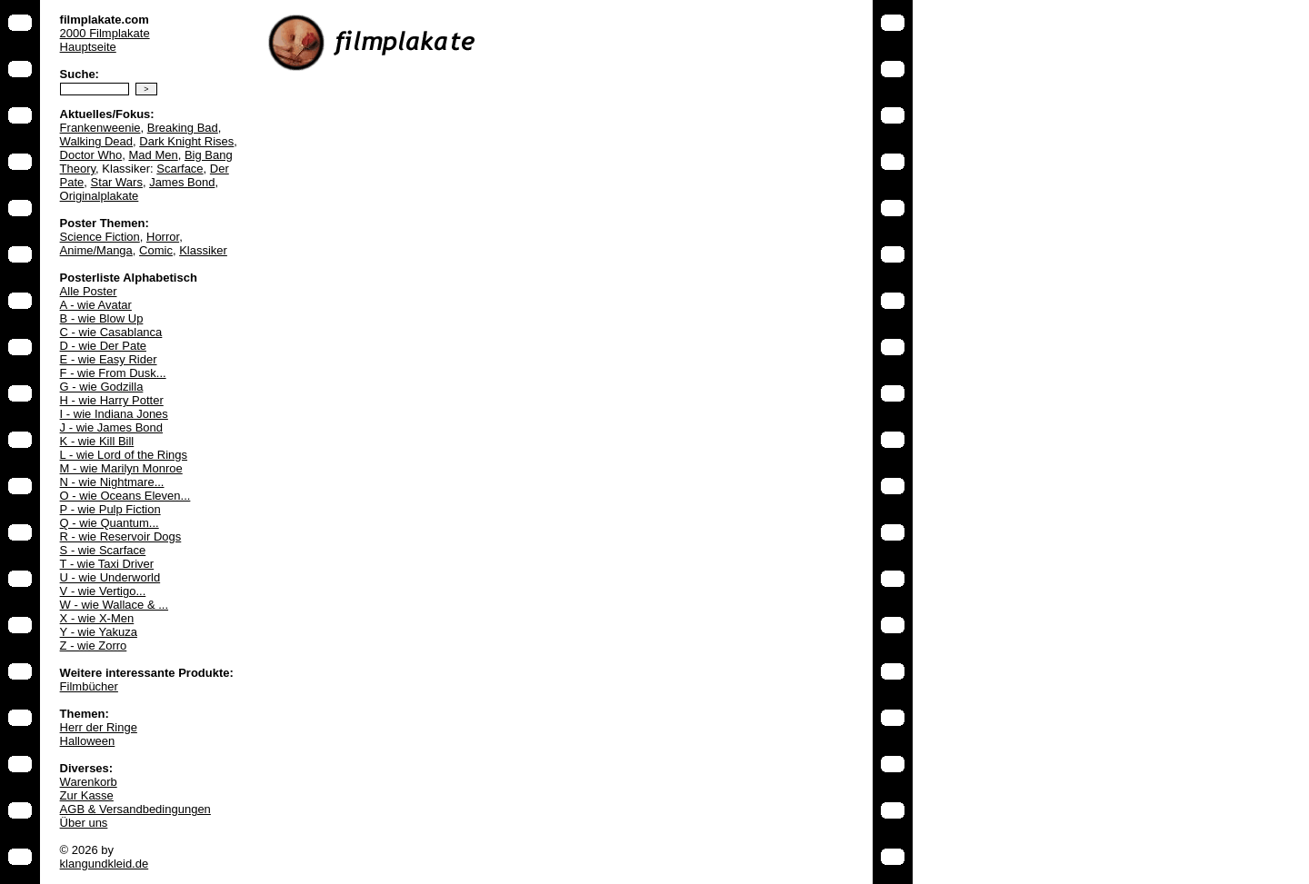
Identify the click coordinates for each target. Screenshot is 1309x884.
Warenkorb (88, 782)
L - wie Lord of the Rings (123, 455)
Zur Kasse (87, 795)
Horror (162, 236)
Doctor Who (91, 155)
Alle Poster (88, 291)
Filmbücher (89, 686)
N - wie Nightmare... (112, 482)
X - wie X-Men (97, 618)
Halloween (87, 741)
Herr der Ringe (98, 727)
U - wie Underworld (110, 577)
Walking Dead (96, 141)
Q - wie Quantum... (109, 523)
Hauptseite (88, 47)
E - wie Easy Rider (108, 359)
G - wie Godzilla (102, 386)
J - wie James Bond (111, 427)
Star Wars (117, 182)
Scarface (179, 168)
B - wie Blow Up (102, 318)
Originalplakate (99, 196)
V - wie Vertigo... (103, 591)
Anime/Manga (96, 250)
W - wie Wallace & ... (114, 604)
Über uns (84, 822)
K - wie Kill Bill (97, 441)
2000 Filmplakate (105, 33)
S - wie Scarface (103, 550)
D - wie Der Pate (103, 346)
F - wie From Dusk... (113, 373)
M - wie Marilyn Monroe (121, 468)
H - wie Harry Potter (112, 400)
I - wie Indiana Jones (114, 414)
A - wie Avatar (96, 305)
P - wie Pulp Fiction (110, 509)
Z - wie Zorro (93, 645)
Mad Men (152, 155)
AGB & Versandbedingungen (135, 809)
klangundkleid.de (104, 863)
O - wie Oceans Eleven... (125, 495)
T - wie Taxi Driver (107, 564)
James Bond (182, 182)
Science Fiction (100, 236)
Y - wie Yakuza (98, 632)
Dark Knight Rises (186, 141)
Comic (156, 250)
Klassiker (203, 250)
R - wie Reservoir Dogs (121, 536)
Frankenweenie (100, 127)
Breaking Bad (182, 127)
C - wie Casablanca (111, 332)
